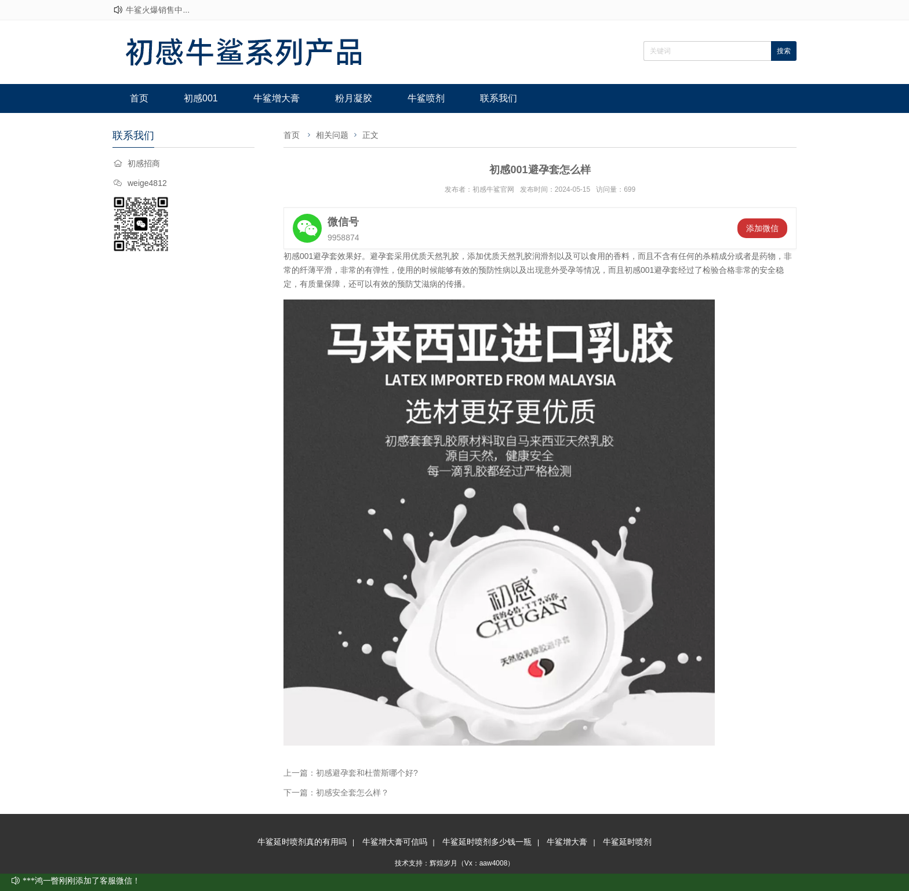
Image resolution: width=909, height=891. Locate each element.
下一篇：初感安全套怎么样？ (336, 792)
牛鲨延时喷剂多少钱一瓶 (487, 841)
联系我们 (498, 98)
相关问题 (332, 135)
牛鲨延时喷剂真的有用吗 (302, 841)
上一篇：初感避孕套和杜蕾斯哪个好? (350, 772)
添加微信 (762, 228)
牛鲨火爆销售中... (158, 9)
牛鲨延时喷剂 (627, 841)
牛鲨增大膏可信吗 (394, 841)
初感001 (201, 98)
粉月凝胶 (353, 98)
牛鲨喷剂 (426, 98)
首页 (139, 98)
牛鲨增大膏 (276, 98)
